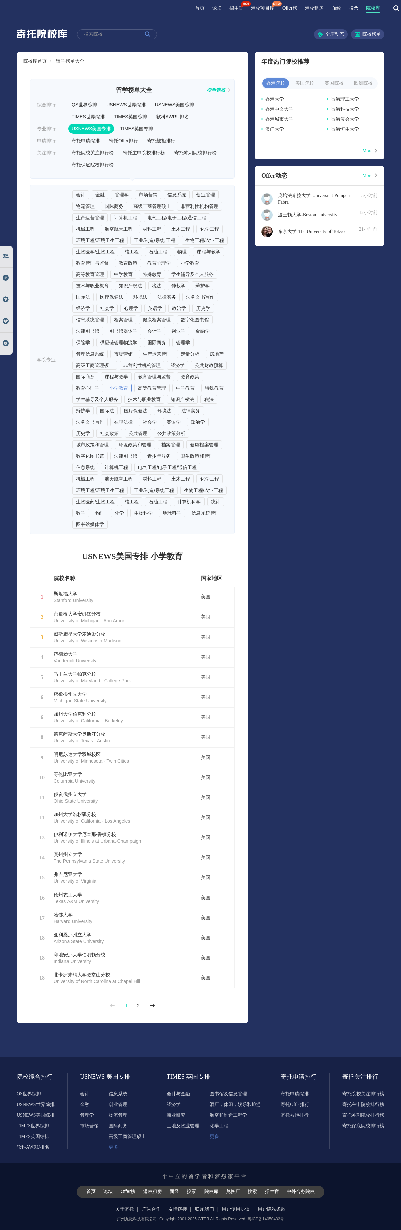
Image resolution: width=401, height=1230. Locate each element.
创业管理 (205, 194)
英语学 (155, 308)
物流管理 (85, 206)
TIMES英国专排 (136, 128)
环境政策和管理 (135, 444)
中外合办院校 (301, 1191)
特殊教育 (152, 274)
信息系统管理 (90, 319)
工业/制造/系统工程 (154, 490)
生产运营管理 (90, 217)
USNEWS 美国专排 (98, 1076)
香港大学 (274, 99)
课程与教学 (208, 251)
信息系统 (176, 194)
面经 (336, 8)
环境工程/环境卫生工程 (100, 240)
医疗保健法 (111, 297)
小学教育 (190, 263)
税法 (156, 285)
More (370, 150)
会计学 (154, 331)
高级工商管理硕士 (152, 206)
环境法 (140, 297)
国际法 (83, 297)
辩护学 (202, 285)
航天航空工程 (119, 479)
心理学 (131, 308)
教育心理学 (159, 263)
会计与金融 (178, 1093)
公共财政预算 (209, 365)
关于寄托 (124, 1209)
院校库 (373, 8)
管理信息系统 (90, 354)
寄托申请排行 (299, 1076)
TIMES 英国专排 (185, 1076)
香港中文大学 (279, 109)
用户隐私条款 (272, 1209)
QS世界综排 (84, 104)
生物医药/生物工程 (95, 501)
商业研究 (176, 1115)
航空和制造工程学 (228, 1115)
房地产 (217, 354)
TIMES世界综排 (88, 116)
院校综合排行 (35, 1076)
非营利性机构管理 (199, 206)
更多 (113, 1147)
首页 (200, 8)
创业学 (178, 331)
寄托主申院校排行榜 (144, 152)
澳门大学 (274, 129)
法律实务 (166, 297)
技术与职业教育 (92, 285)
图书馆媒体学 (123, 331)
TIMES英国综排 (130, 116)
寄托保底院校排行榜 (93, 164)
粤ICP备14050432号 (266, 1219)
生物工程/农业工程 (204, 240)
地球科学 (172, 513)
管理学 (122, 194)
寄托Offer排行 (123, 140)
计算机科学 (189, 501)
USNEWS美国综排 (174, 104)
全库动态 (330, 34)
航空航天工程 (119, 229)
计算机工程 (125, 217)
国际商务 (114, 206)
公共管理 (138, 433)
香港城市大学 (279, 119)
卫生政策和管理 (197, 456)
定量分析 (190, 354)
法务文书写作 (200, 297)
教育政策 (128, 263)
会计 (80, 194)
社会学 (107, 308)
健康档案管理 (157, 319)
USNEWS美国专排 (91, 128)
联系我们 (204, 1209)
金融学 (202, 331)
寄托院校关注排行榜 (93, 152)
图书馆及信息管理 (228, 1093)
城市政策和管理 (92, 444)
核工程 (132, 251)
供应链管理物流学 (118, 342)
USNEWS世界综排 (125, 104)
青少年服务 (159, 456)
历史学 (203, 308)
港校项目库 (262, 8)
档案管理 (123, 319)
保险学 (83, 342)
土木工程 (180, 229)
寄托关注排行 (360, 1076)
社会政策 (109, 433)
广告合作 (151, 1209)
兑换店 (233, 1191)
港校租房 (314, 8)
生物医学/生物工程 (95, 251)
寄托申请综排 (86, 140)
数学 (80, 513)
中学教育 (123, 274)
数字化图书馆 (195, 319)
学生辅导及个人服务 (192, 274)
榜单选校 (219, 90)
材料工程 (152, 229)
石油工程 (158, 251)
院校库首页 (35, 61)
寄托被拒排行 (161, 140)
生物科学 (143, 513)
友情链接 (177, 1209)
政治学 (179, 308)
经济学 (83, 308)
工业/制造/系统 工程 (154, 240)
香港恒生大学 (345, 129)
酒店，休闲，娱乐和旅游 (235, 1104)
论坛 (217, 8)
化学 (119, 513)
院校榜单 (367, 34)
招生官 (236, 8)
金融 (100, 194)
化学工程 (209, 229)
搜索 (252, 1191)
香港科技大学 (345, 109)
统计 (215, 501)
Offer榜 (289, 8)
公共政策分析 (171, 433)
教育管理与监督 (92, 263)
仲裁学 (178, 285)
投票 (353, 8)
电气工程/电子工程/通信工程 (176, 217)
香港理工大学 (345, 99)
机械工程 (85, 229)
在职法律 (123, 422)
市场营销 (148, 194)
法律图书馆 (87, 331)
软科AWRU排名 (172, 116)
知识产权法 (130, 285)
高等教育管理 (90, 274)
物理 (182, 251)
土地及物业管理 (183, 1125)
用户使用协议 (236, 1209)
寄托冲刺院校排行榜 (195, 152)
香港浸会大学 (345, 119)
